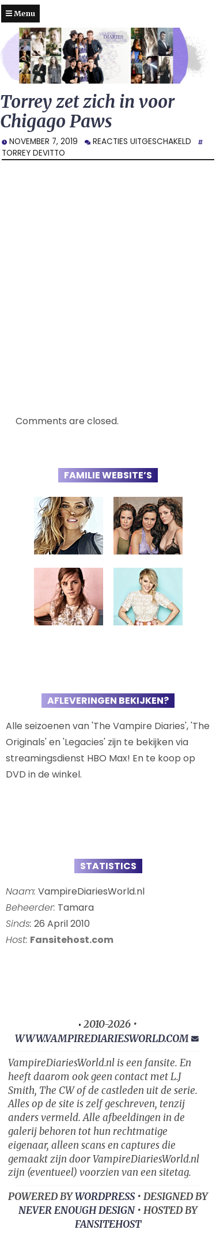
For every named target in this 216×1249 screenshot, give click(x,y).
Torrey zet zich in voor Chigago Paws (87, 111)
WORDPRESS (105, 1196)
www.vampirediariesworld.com (102, 1038)
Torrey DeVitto (33, 153)
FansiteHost (108, 1224)
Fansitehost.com (71, 939)
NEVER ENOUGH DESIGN (76, 1210)
